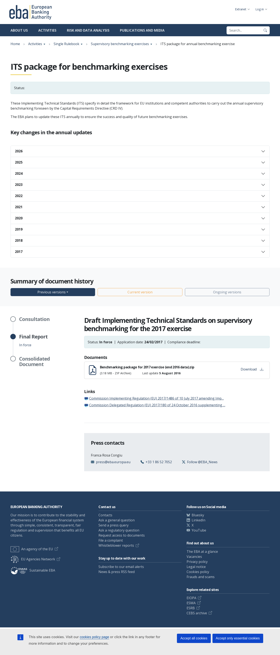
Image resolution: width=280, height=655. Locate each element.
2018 (19, 240)
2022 (19, 195)
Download (252, 369)
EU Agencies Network (33, 559)
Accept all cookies (193, 638)
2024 (19, 173)
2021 (19, 207)
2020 (19, 218)
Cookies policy (198, 571)
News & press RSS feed (116, 571)
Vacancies (194, 556)
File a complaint (110, 540)
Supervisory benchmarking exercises (120, 44)
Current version (140, 292)
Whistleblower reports (116, 545)
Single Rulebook (66, 44)
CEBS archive (197, 613)
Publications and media (142, 30)
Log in (259, 9)
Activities (47, 30)
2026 (19, 151)
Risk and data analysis (88, 30)
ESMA (191, 603)
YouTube (199, 530)
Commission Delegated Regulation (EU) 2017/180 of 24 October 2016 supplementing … (157, 405)
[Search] (265, 30)
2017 (19, 251)
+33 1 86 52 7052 (159, 462)
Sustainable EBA (33, 570)
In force (33, 340)
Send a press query (113, 525)
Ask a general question (116, 520)
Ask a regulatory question (118, 530)
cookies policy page (94, 637)
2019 (19, 229)
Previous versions (51, 292)
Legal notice (196, 566)
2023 (19, 184)
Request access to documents (121, 535)
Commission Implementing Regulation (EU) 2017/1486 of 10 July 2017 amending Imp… (156, 398)
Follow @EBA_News (202, 462)
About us (19, 30)
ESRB (191, 608)
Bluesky (198, 515)
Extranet (240, 9)
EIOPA (191, 598)
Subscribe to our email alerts (121, 566)
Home (15, 44)
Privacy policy (197, 561)
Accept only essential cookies (238, 638)
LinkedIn (198, 520)
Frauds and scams (201, 576)
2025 (19, 162)
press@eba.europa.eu (113, 462)
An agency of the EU (32, 549)
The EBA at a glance (202, 551)
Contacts (105, 515)
